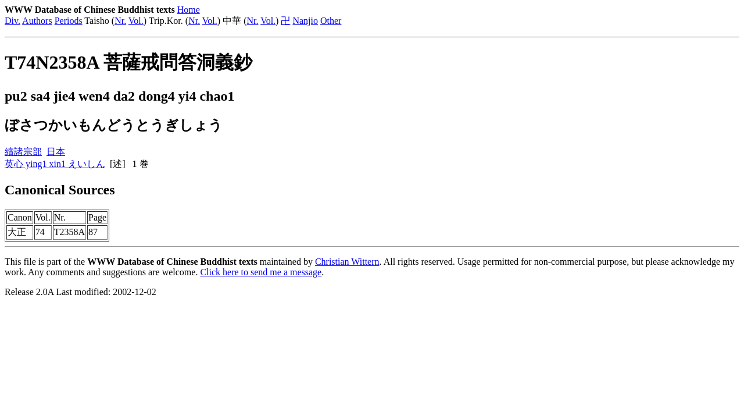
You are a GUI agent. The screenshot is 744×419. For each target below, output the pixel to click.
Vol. (136, 21)
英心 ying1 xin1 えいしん (55, 164)
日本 (55, 152)
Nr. (120, 21)
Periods (69, 21)
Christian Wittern (347, 262)
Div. (12, 21)
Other (330, 21)
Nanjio (305, 21)
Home (188, 10)
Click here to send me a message (260, 272)
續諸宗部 (23, 152)
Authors (37, 21)
